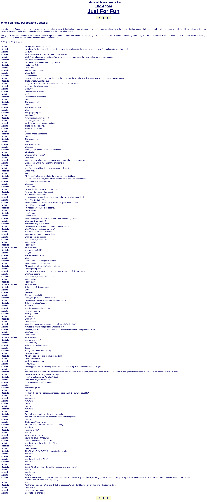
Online (103, 2)
